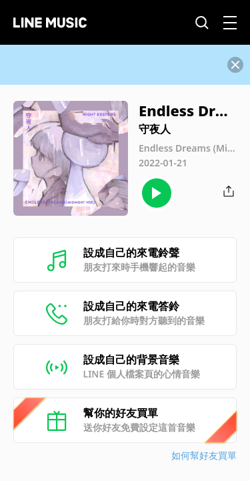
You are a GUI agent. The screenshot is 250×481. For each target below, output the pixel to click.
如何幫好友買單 (204, 455)
